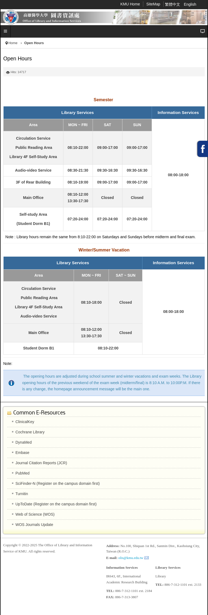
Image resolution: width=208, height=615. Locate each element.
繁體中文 (173, 4)
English (190, 4)
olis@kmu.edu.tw (130, 558)
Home (13, 43)
